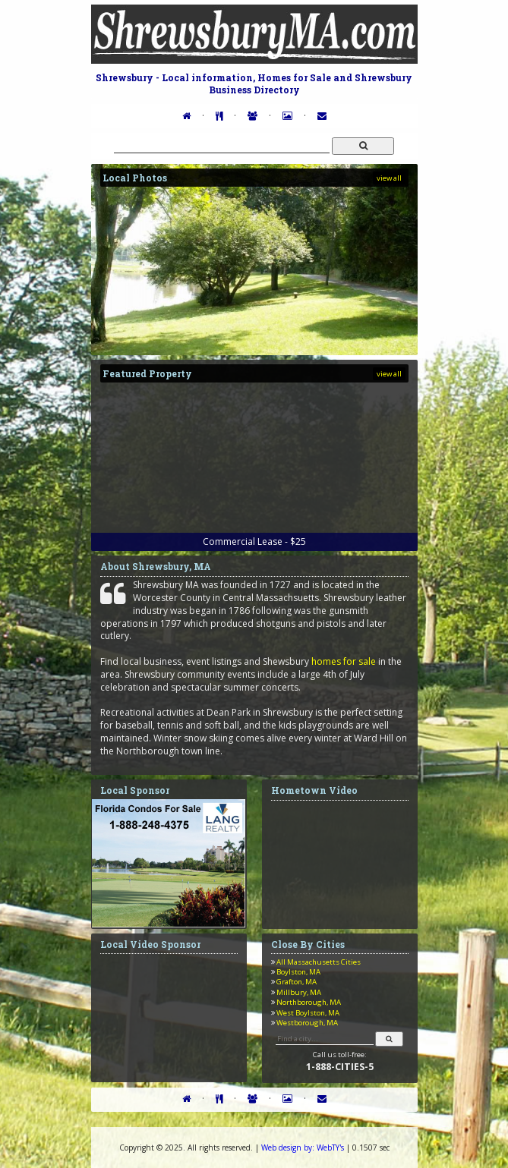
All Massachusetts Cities (318, 962)
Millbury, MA (298, 992)
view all (389, 178)
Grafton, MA (296, 982)
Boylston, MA (298, 972)
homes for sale (343, 661)
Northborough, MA (308, 1002)
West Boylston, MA (307, 1013)
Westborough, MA (307, 1023)
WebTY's (302, 1147)
